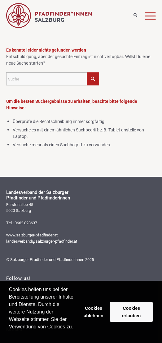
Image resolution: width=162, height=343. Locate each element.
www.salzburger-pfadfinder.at (32, 235)
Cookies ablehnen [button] (93, 312)
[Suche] (131, 15)
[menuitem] (131, 14)
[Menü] (146, 15)
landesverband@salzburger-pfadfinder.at (41, 241)
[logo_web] (66, 15)
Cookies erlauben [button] (131, 312)
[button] (10, 335)
